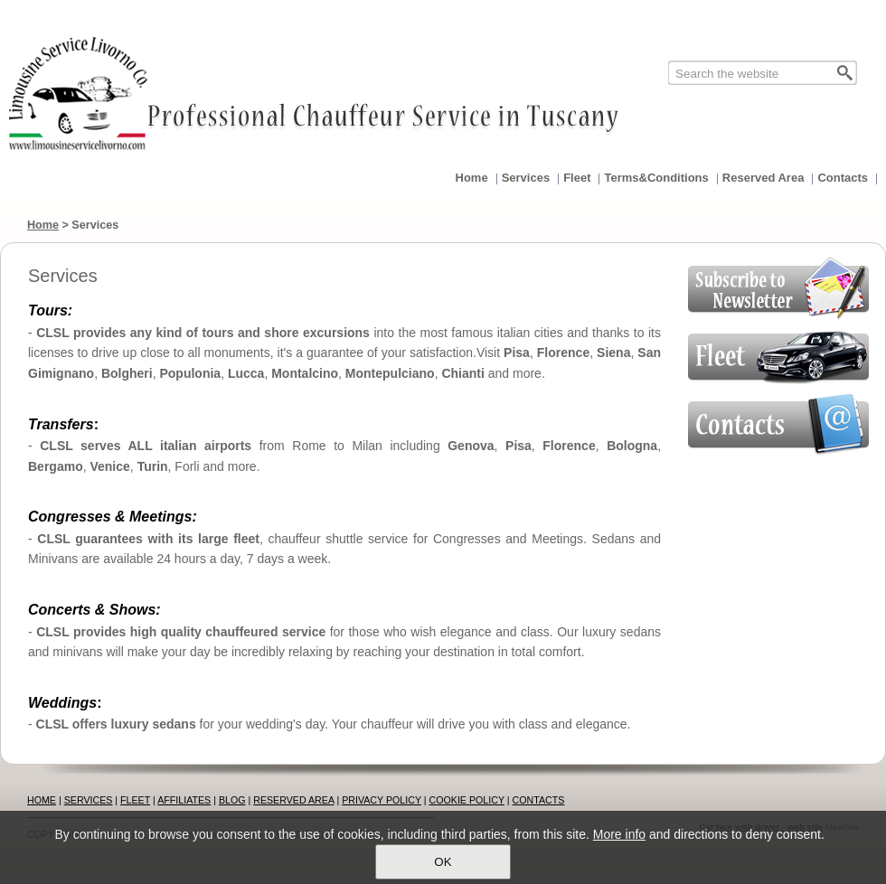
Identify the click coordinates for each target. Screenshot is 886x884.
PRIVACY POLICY (381, 800)
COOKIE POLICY (466, 800)
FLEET (135, 800)
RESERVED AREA (293, 800)
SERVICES (88, 800)
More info (619, 834)
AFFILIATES (184, 800)
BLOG (232, 800)
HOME (41, 800)
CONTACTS (539, 800)
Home (43, 225)
